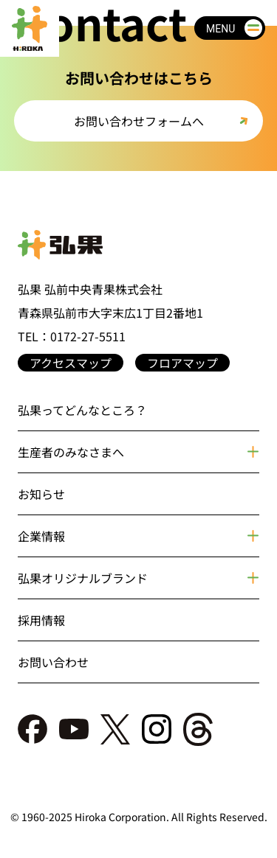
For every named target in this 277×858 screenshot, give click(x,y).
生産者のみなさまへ (71, 452)
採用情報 (41, 620)
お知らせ (41, 494)
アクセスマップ (71, 363)
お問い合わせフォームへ (139, 121)
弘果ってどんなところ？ (82, 410)
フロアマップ (182, 363)
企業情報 (41, 536)
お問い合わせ (53, 662)
